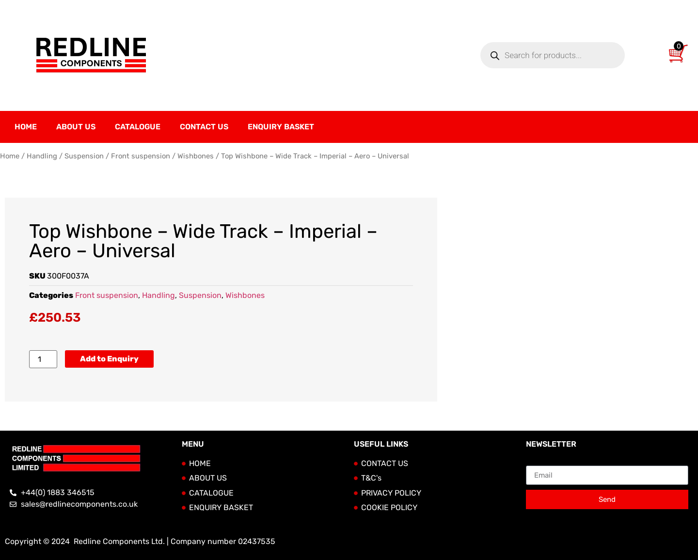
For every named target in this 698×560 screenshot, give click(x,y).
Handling (42, 156)
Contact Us (204, 126)
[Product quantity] (43, 359)
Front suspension (140, 156)
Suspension (84, 156)
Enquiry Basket (281, 126)
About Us (75, 126)
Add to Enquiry (109, 358)
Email (536, 462)
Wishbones (195, 156)
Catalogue (137, 126)
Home (26, 126)
